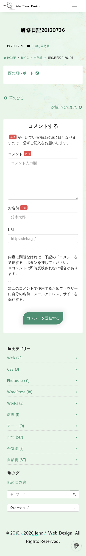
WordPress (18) (20, 391)
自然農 (45, 46)
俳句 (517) (15, 437)
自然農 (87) (16, 459)
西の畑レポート (21, 72)
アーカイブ (19, 508)
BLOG (35, 46)
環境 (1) (13, 414)
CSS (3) (13, 369)
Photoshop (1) (18, 380)
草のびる (13, 97)
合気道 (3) (15, 448)
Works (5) (15, 403)
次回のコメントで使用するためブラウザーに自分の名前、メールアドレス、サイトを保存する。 (43, 294)
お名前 (18, 207)
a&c (10, 482)
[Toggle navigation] (74, 6)
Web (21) (14, 358)
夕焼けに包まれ (67, 107)
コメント (19, 153)
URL (11, 229)
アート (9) (15, 425)
